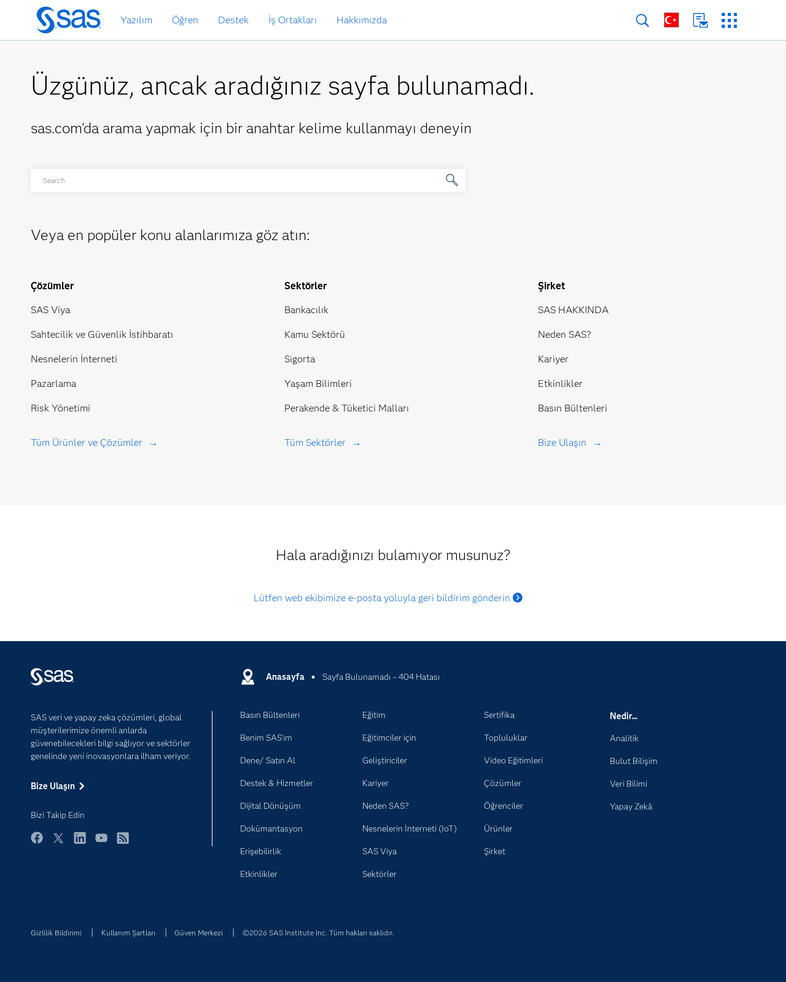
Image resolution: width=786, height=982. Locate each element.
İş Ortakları (292, 20)
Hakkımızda (362, 20)
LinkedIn (80, 843)
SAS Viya (50, 310)
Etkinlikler (560, 383)
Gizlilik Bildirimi (56, 932)
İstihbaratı (151, 334)
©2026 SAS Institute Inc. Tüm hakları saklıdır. (318, 932)
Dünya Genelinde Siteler (671, 20)
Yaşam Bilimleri (318, 383)
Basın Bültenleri (572, 408)
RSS (123, 843)
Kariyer (553, 359)
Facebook (37, 843)
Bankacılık (306, 310)
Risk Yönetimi (60, 408)
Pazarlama (53, 383)
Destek (233, 20)
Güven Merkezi (198, 932)
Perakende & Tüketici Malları (346, 408)
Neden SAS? (564, 334)
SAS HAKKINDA (573, 310)
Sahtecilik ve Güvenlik (78, 334)
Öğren (185, 20)
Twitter (58, 843)
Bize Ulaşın (700, 20)
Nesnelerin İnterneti (74, 359)
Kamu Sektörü (314, 334)
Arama (642, 20)
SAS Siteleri (729, 20)
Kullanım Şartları (128, 932)
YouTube (101, 843)
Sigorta (299, 359)
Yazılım (136, 20)
